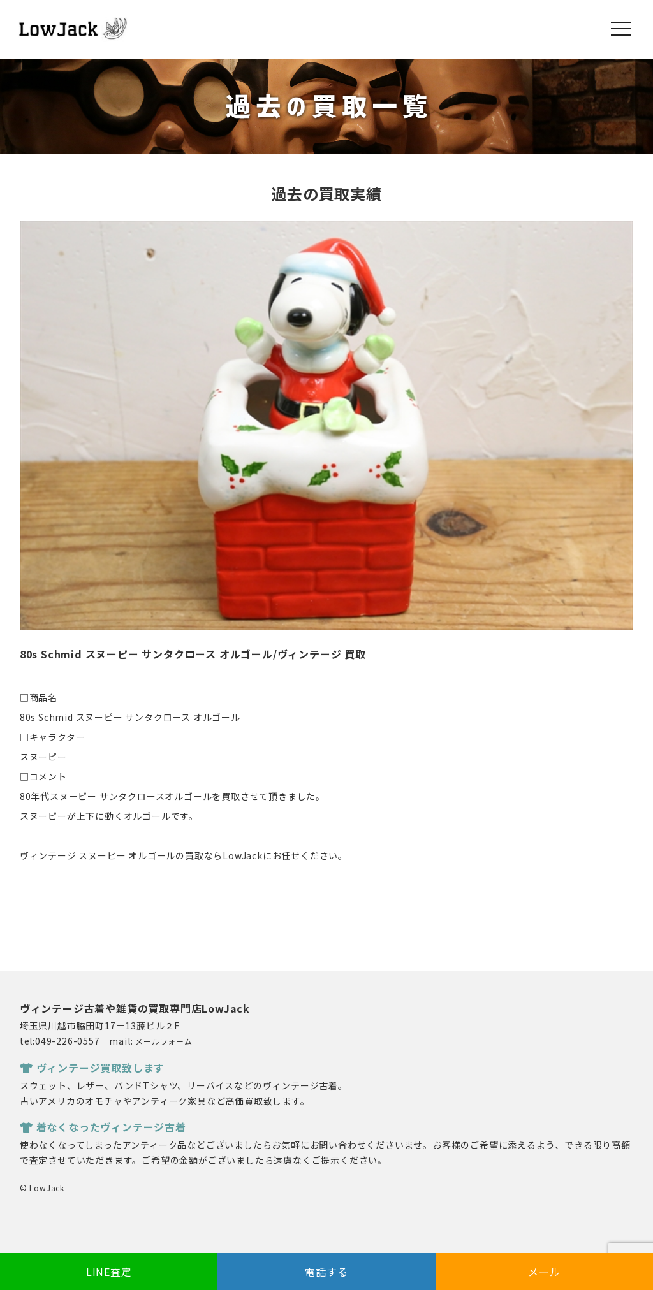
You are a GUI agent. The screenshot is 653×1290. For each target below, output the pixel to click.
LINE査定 (109, 1271)
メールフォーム (164, 1041)
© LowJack (42, 1187)
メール (544, 1271)
